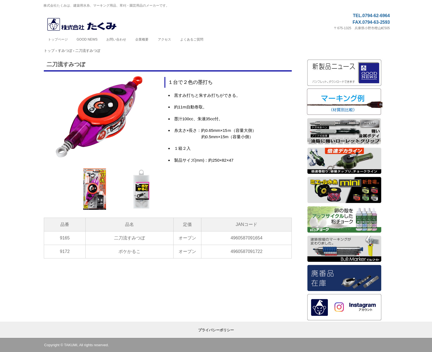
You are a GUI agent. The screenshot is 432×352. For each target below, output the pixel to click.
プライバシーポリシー (216, 330)
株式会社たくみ (87, 24)
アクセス (164, 39)
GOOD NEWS (87, 39)
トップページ (58, 39)
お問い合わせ (116, 39)
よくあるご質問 (191, 39)
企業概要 (141, 39)
